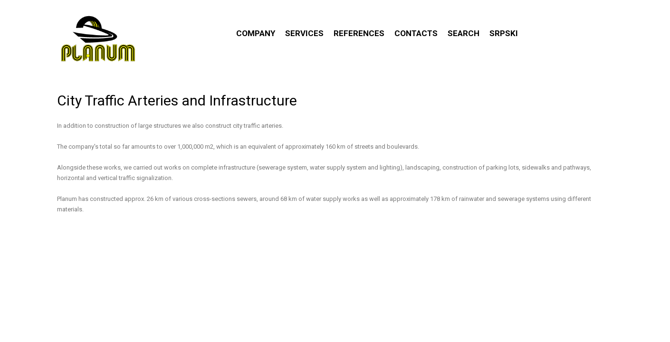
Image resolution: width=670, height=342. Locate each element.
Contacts (416, 33)
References (359, 33)
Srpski (503, 33)
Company (255, 33)
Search (463, 33)
